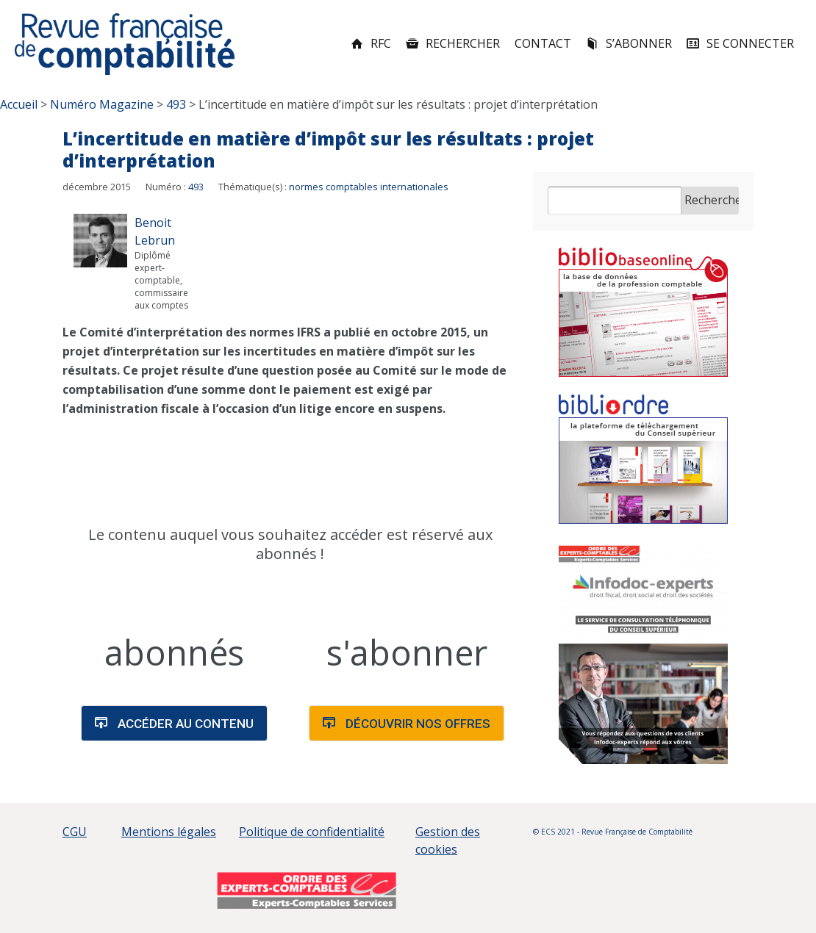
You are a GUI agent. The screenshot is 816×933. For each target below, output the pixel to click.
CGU (74, 832)
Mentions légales (168, 832)
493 (196, 186)
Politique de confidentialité (311, 832)
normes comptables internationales (368, 186)
